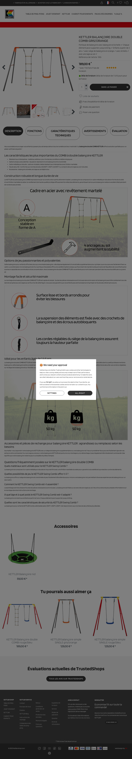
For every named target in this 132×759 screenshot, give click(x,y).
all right (80, 393)
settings (52, 393)
